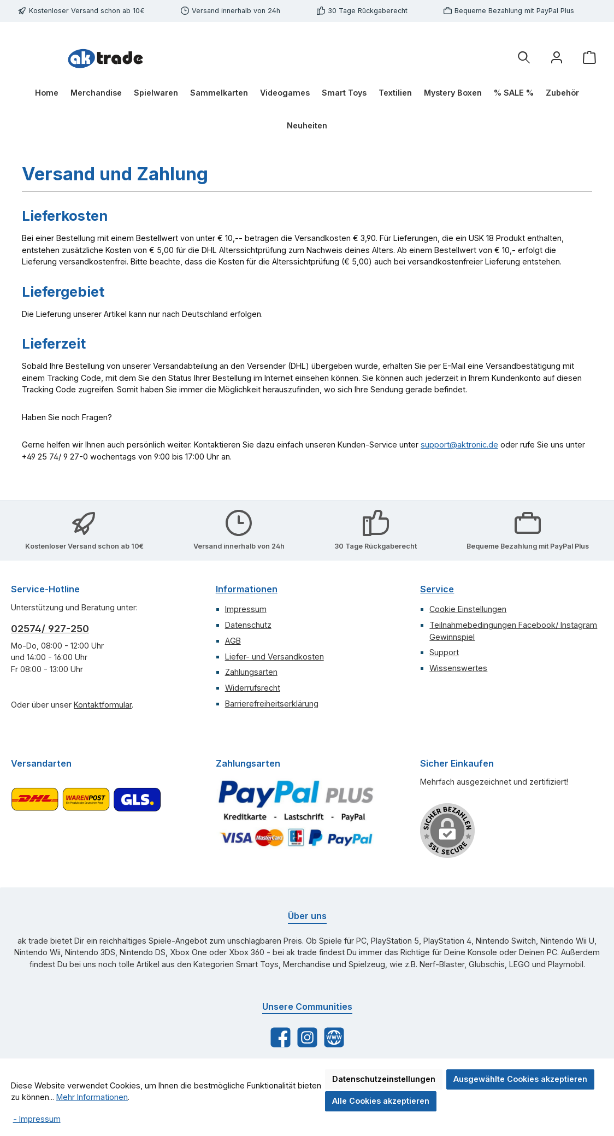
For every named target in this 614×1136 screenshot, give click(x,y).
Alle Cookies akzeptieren (380, 1100)
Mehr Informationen (92, 1097)
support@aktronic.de (459, 444)
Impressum (246, 609)
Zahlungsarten (251, 671)
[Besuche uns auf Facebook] (280, 1037)
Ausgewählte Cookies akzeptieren (520, 1079)
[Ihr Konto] (556, 57)
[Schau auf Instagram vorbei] (307, 1037)
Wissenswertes (458, 668)
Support (444, 652)
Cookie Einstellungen (467, 609)
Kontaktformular (103, 704)
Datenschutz (248, 624)
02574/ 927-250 (50, 628)
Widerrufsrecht (252, 687)
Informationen (247, 589)
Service (437, 589)
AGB (233, 640)
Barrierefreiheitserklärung (271, 703)
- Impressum (37, 1118)
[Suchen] (524, 57)
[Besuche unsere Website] (334, 1037)
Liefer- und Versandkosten (274, 656)
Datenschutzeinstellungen (383, 1079)
